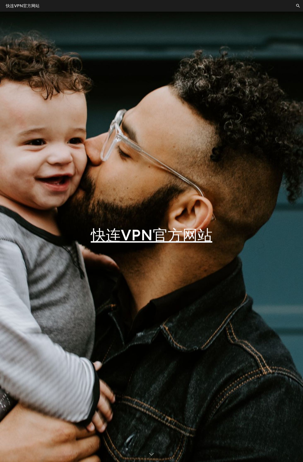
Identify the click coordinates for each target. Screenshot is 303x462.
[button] (298, 6)
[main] (151, 236)
